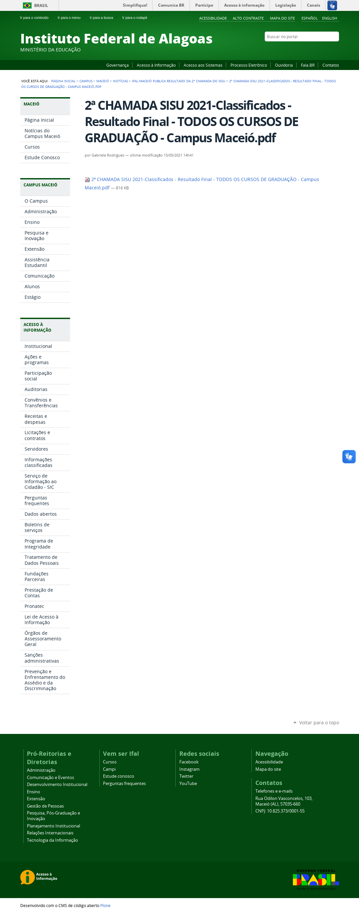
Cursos (110, 762)
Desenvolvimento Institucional (57, 784)
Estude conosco (118, 776)
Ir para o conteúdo (37, 18)
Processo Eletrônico (248, 65)
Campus (85, 81)
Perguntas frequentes (124, 783)
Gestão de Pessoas (45, 806)
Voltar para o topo (319, 722)
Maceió (102, 81)
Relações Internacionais (50, 833)
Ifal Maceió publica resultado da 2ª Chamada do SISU (178, 81)
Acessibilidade (213, 18)
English (329, 18)
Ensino (33, 792)
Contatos (330, 65)
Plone (105, 905)
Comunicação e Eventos (50, 777)
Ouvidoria (284, 65)
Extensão (36, 799)
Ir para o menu (72, 18)
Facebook (302, 49)
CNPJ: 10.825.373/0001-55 (280, 811)
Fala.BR (307, 65)
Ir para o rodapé (137, 18)
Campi (109, 769)
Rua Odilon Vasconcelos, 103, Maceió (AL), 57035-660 (284, 801)
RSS (335, 49)
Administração (41, 770)
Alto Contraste (248, 18)
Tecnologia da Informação (52, 840)
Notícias (120, 81)
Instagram (319, 49)
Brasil (41, 5)
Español (310, 18)
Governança (117, 65)
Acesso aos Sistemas (203, 65)
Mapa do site (282, 18)
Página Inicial (63, 81)
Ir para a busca (104, 18)
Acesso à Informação (156, 65)
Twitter (327, 49)
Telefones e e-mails (274, 791)
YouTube (311, 49)
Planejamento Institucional (53, 826)
